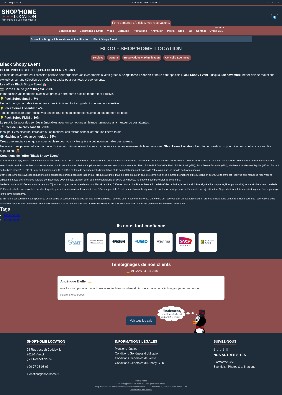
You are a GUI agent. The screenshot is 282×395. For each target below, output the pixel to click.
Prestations (140, 30)
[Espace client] (271, 16)
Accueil (35, 39)
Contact (201, 30)
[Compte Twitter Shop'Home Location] (275, 2)
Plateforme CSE (224, 362)
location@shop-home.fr (44, 374)
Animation (157, 30)
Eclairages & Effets (91, 30)
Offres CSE (216, 29)
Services (98, 57)
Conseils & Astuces (177, 57)
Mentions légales (126, 348)
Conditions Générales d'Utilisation (137, 353)
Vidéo (110, 30)
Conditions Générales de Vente (135, 358)
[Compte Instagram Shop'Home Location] (272, 2)
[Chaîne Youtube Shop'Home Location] (227, 349)
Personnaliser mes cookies (141, 390)
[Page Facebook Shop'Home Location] (268, 2)
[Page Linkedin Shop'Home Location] (278, 2)
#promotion (11, 219)
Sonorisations (67, 30)
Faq (190, 30)
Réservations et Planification (71, 39)
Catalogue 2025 (12, 2)
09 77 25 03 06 (152, 2)
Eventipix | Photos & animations (234, 366)
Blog (181, 30)
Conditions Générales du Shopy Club (139, 363)
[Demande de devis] (277, 16)
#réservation (12, 215)
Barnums (123, 30)
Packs (170, 30)
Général (114, 57)
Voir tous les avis (141, 320)
